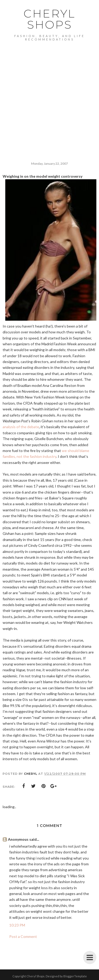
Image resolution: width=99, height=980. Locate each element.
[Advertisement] (49, 93)
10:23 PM (17, 925)
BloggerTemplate (75, 976)
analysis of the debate (21, 426)
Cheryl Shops (49, 19)
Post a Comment (23, 936)
